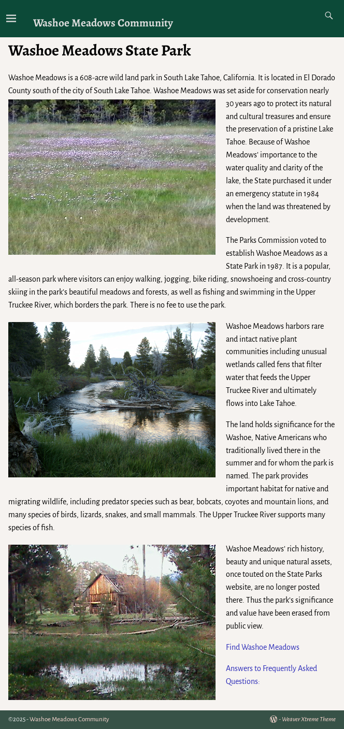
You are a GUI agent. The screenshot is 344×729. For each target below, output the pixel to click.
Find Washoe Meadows (262, 647)
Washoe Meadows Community (103, 22)
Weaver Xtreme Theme (309, 719)
